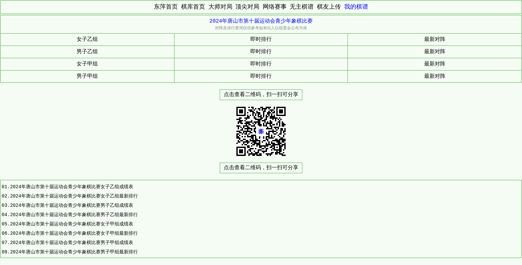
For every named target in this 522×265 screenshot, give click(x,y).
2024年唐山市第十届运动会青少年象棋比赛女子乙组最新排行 (74, 196)
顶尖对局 (247, 7)
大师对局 (220, 7)
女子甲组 (87, 64)
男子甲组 (87, 76)
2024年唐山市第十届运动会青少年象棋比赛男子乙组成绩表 (71, 205)
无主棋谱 (302, 7)
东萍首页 (166, 7)
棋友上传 (329, 7)
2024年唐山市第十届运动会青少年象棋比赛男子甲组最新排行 (74, 252)
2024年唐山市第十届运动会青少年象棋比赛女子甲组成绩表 (71, 224)
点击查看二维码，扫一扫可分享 (261, 94)
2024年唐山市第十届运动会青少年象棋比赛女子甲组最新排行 (74, 233)
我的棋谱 (356, 7)
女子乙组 (87, 39)
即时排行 (261, 39)
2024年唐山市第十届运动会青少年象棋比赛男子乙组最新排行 (74, 214)
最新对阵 (434, 39)
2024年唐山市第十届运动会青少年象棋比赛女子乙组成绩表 (71, 187)
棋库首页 (193, 7)
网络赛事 (275, 7)
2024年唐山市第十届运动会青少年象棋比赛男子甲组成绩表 (71, 242)
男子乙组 (87, 52)
